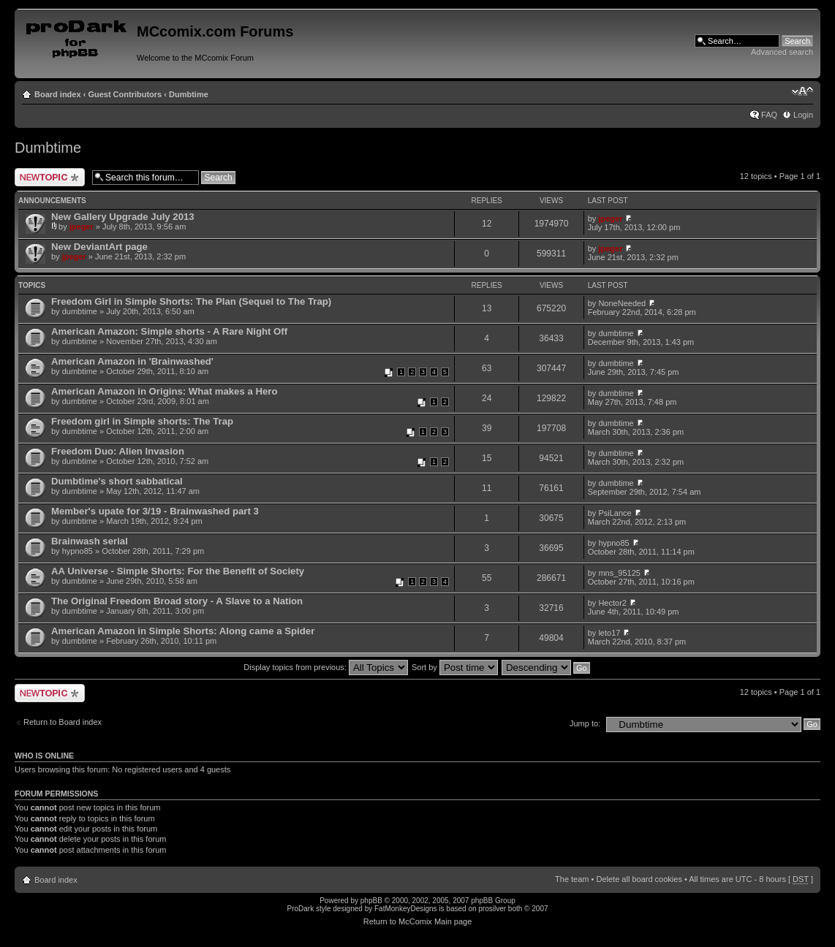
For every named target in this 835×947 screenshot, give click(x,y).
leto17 (609, 632)
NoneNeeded (622, 303)
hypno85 (77, 551)
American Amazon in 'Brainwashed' (132, 361)
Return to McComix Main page (417, 921)
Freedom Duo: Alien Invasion (117, 451)
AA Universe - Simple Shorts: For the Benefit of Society (177, 571)
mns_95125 (619, 572)
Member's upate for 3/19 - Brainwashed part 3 (155, 511)
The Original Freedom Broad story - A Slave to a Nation (177, 601)
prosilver (492, 909)
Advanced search (782, 51)
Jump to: (585, 723)
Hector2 (612, 602)
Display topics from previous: (325, 667)
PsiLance (614, 513)
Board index (57, 94)
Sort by (455, 667)
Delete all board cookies (638, 879)
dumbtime (79, 311)
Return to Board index (62, 722)
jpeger (81, 226)
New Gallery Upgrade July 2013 (122, 216)
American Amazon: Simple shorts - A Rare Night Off (169, 331)
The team (572, 879)
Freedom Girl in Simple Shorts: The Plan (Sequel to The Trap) (191, 301)
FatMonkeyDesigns (405, 909)
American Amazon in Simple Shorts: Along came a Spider (182, 630)
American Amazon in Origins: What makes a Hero (164, 391)
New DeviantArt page (99, 246)
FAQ (769, 114)
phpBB (371, 901)
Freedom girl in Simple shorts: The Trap (142, 421)
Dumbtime (188, 94)
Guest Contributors (125, 94)
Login (803, 114)
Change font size (802, 91)
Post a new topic (50, 177)
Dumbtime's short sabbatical (117, 481)
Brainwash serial (89, 541)
